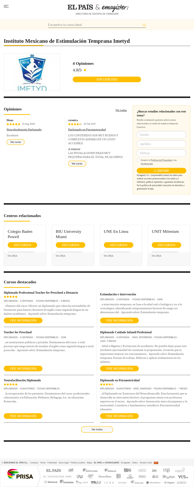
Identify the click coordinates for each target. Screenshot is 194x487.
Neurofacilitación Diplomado (24, 129)
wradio (90, 476)
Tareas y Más (136, 482)
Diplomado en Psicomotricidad (87, 129)
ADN (166, 470)
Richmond (51, 482)
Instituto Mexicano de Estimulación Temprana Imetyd (67, 41)
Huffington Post (58, 476)
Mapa (89, 462)
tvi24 (96, 482)
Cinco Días (105, 476)
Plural (82, 482)
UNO (79, 476)
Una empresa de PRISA (20, 473)
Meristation (154, 482)
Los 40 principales (71, 470)
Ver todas (121, 110)
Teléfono (145, 153)
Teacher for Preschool (18, 332)
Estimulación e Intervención (118, 294)
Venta (42, 462)
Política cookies (78, 462)
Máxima (130, 476)
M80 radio (142, 476)
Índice (135, 462)
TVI (128, 470)
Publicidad (52, 462)
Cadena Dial (155, 476)
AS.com (154, 470)
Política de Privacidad (161, 160)
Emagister (125, 462)
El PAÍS (53, 470)
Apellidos (145, 143)
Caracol (180, 470)
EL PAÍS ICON (109, 482)
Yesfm (182, 476)
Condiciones (147, 163)
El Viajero (169, 482)
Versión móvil (146, 462)
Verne (122, 482)
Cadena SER (142, 470)
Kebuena (168, 476)
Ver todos (97, 429)
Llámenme (161, 171)
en (106, 462)
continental (119, 476)
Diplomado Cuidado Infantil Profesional (126, 332)
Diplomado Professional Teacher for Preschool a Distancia (41, 292)
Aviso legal (64, 462)
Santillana (90, 470)
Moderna (67, 482)
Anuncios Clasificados (182, 482)
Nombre (144, 134)
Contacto (34, 462)
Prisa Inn (110, 470)
